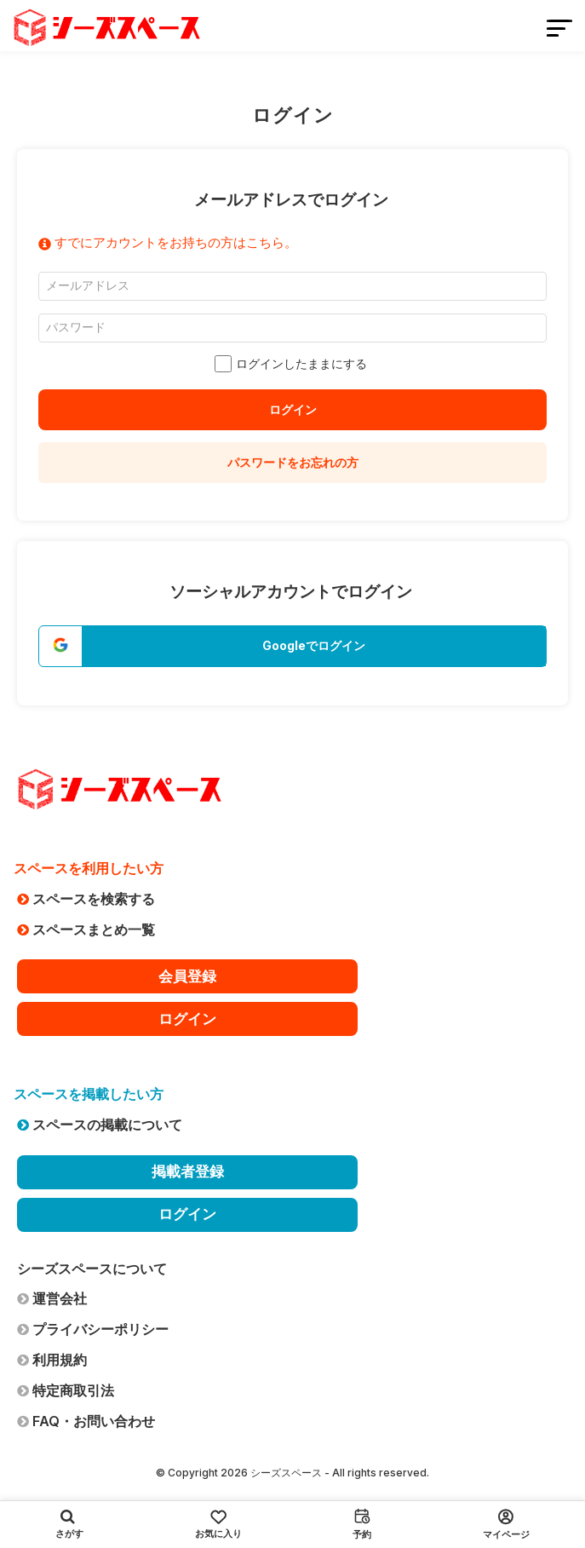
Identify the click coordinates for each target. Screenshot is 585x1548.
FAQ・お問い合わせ (86, 1421)
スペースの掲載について (99, 1124)
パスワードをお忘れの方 (292, 462)
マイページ (506, 1524)
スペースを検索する (86, 898)
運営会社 (52, 1298)
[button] (292, 646)
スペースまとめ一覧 (86, 929)
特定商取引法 (65, 1390)
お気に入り (218, 1524)
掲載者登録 (188, 1171)
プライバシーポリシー (93, 1329)
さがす (69, 1524)
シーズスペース (286, 1472)
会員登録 (187, 976)
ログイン (293, 409)
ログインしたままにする (293, 363)
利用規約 (52, 1359)
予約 (362, 1524)
